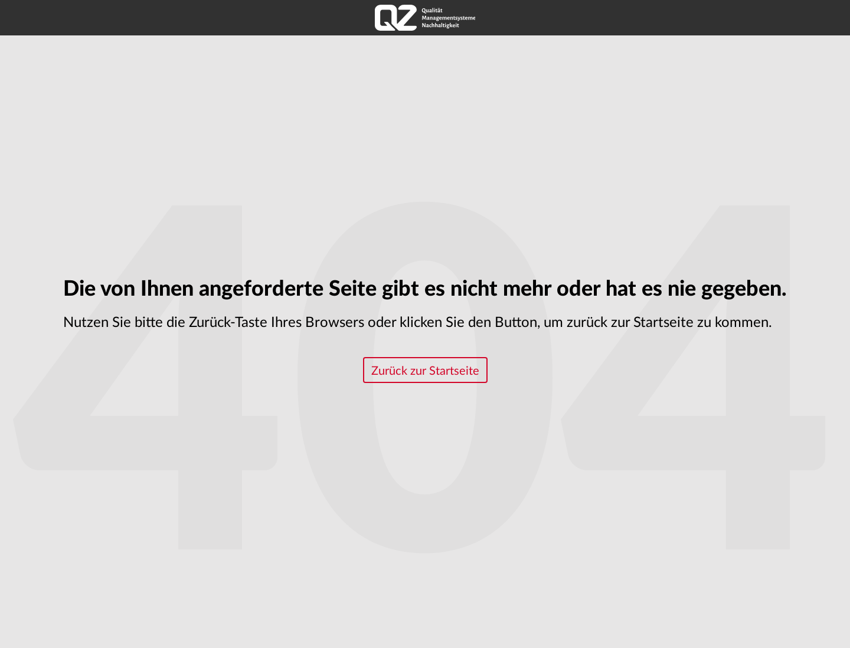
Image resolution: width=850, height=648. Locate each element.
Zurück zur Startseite (425, 371)
